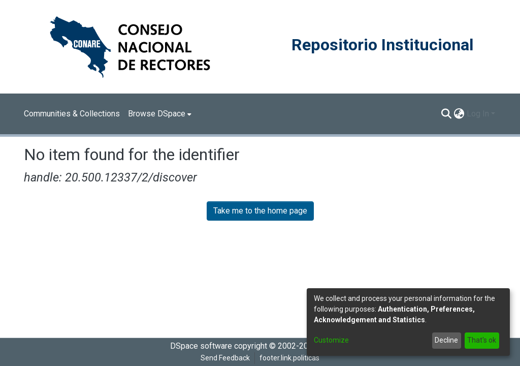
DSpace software (201, 346)
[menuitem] (159, 114)
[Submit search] (446, 114)
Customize (331, 340)
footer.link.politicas (289, 358)
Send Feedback (225, 358)
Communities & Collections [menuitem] (72, 113)
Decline (446, 340)
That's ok (481, 340)
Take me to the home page (260, 211)
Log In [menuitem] (478, 113)
